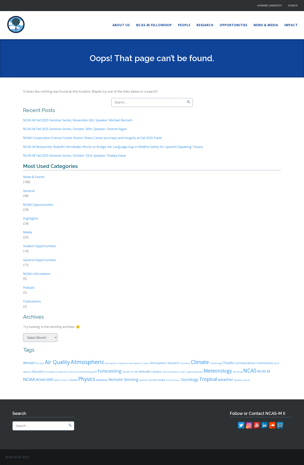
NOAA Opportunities (38, 205)
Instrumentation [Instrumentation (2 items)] (170, 371)
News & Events (34, 177)
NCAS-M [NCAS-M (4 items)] (263, 371)
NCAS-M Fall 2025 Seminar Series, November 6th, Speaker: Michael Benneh (77, 120)
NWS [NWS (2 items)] (56, 380)
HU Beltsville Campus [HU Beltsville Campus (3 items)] (148, 371)
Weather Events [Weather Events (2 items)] (242, 380)
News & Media (266, 25)
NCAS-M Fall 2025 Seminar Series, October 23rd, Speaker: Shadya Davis (74, 155)
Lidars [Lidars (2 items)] (183, 371)
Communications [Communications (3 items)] (245, 363)
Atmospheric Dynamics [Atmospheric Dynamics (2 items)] (117, 363)
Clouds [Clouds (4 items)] (227, 362)
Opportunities (233, 25)
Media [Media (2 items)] (199, 371)
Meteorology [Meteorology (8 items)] (218, 370)
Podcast (29, 287)
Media (27, 232)
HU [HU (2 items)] (131, 371)
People (184, 25)
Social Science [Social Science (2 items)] (173, 380)
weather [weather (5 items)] (225, 379)
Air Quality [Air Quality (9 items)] (57, 362)
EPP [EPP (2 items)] (95, 371)
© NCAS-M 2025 (17, 457)
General (29, 191)
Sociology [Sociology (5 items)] (189, 379)
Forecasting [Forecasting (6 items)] (109, 371)
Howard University (269, 5)
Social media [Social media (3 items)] (157, 380)
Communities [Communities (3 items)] (264, 363)
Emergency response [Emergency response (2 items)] (56, 371)
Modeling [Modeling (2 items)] (237, 371)
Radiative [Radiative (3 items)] (102, 380)
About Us (121, 25)
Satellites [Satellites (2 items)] (143, 380)
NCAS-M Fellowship (154, 25)
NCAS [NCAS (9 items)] (249, 370)
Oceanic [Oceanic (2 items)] (64, 380)
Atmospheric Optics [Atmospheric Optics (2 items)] (139, 363)
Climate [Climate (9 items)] (200, 362)
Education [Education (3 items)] (38, 371)
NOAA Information (36, 274)
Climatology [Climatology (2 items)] (216, 363)
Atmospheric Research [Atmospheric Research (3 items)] (164, 363)
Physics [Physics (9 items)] (86, 378)
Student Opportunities (39, 246)
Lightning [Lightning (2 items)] (191, 371)
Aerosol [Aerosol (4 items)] (29, 362)
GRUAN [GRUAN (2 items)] (126, 371)
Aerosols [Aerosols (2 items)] (39, 363)
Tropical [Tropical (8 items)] (208, 379)
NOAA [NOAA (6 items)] (29, 379)
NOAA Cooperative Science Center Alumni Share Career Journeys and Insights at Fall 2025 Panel (92, 138)
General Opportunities (39, 260)
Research (205, 25)
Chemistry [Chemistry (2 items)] (185, 363)
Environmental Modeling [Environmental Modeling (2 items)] (80, 371)
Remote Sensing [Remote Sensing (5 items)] (123, 379)
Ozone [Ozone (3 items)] (73, 380)
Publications (32, 301)
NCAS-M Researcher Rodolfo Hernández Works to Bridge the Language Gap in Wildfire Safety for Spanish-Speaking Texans (113, 147)
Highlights (30, 218)
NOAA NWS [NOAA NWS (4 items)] (45, 379)
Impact (291, 25)
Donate (293, 5)
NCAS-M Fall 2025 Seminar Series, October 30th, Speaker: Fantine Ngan (75, 129)
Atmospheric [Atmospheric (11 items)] (87, 362)
